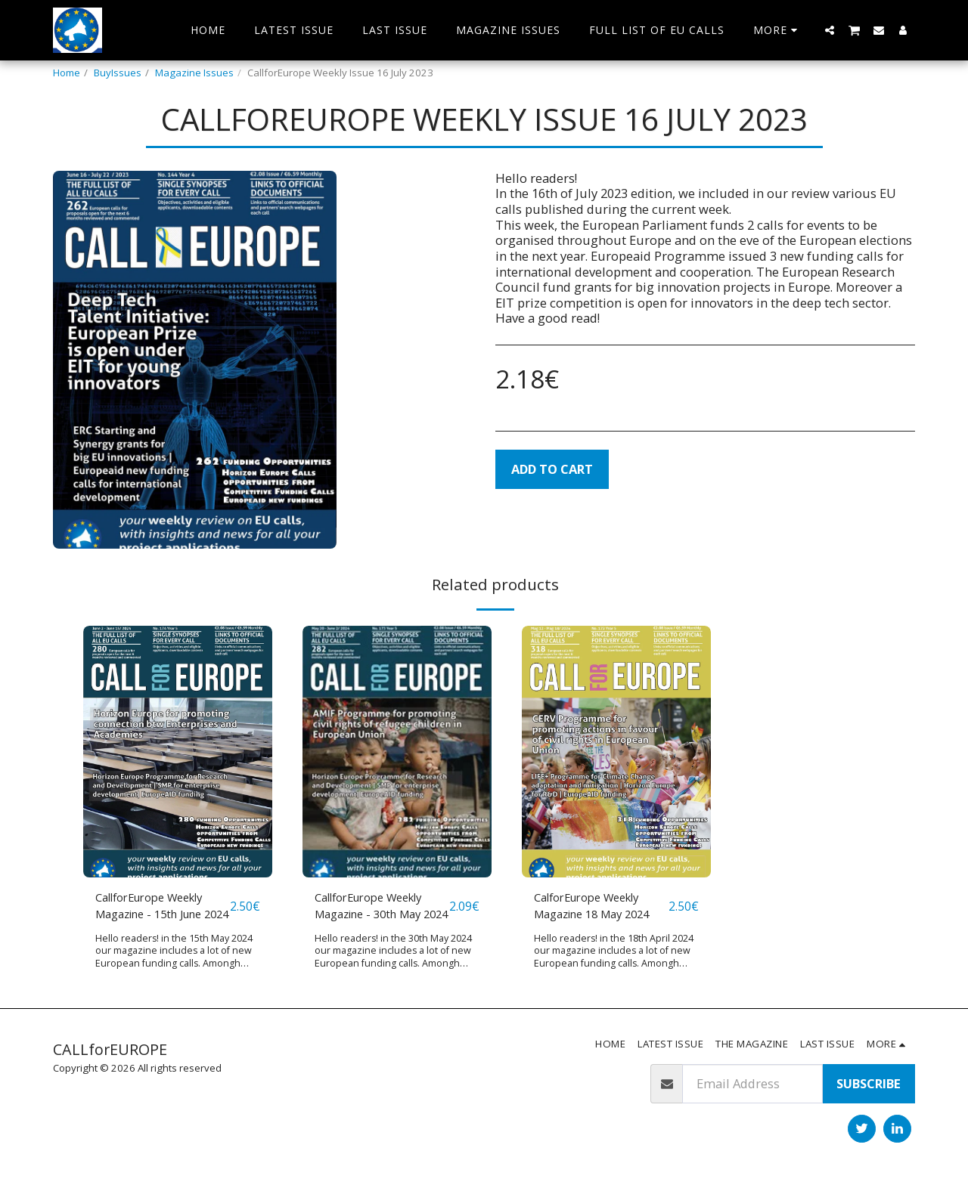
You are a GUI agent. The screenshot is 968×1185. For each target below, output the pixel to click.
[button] (829, 30)
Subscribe (868, 1084)
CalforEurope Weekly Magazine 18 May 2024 (599, 908)
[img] (177, 751)
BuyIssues (117, 72)
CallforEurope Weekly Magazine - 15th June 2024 (158, 908)
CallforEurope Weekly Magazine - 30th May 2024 (378, 908)
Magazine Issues (194, 72)
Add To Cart (552, 469)
